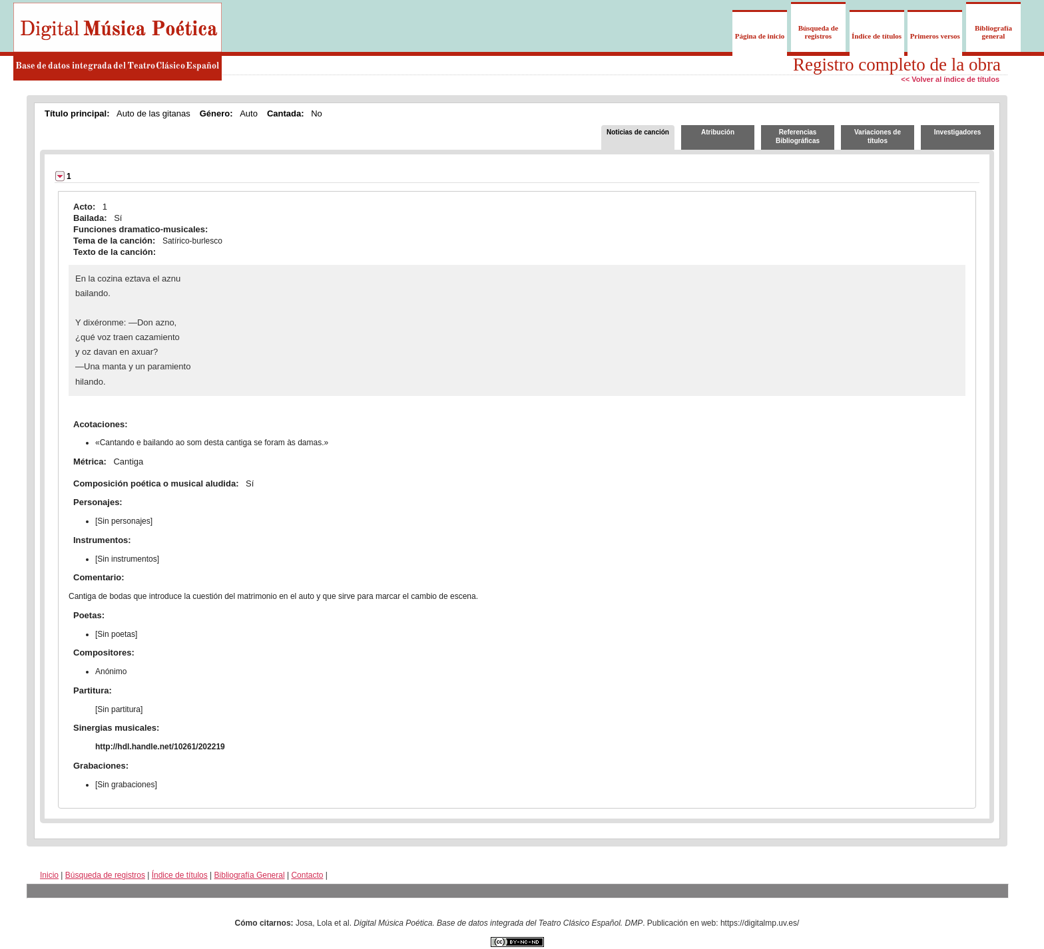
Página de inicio (760, 36)
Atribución (717, 132)
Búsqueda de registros (818, 32)
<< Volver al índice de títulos (950, 79)
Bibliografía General (249, 875)
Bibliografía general (993, 32)
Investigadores (957, 132)
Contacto (307, 875)
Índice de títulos (877, 36)
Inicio (49, 875)
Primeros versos (935, 36)
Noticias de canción (638, 132)
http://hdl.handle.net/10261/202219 (160, 746)
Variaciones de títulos (877, 136)
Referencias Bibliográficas (798, 136)
